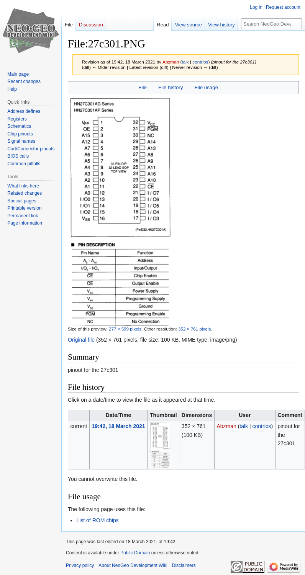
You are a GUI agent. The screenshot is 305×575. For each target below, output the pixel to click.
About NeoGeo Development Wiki (132, 565)
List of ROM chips (97, 520)
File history (170, 87)
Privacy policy (80, 565)
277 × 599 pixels (125, 328)
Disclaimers (184, 565)
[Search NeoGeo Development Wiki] (271, 23)
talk (185, 61)
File (142, 87)
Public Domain (135, 552)
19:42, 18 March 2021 (118, 426)
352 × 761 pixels (194, 328)
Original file (81, 340)
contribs (200, 61)
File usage (206, 87)
